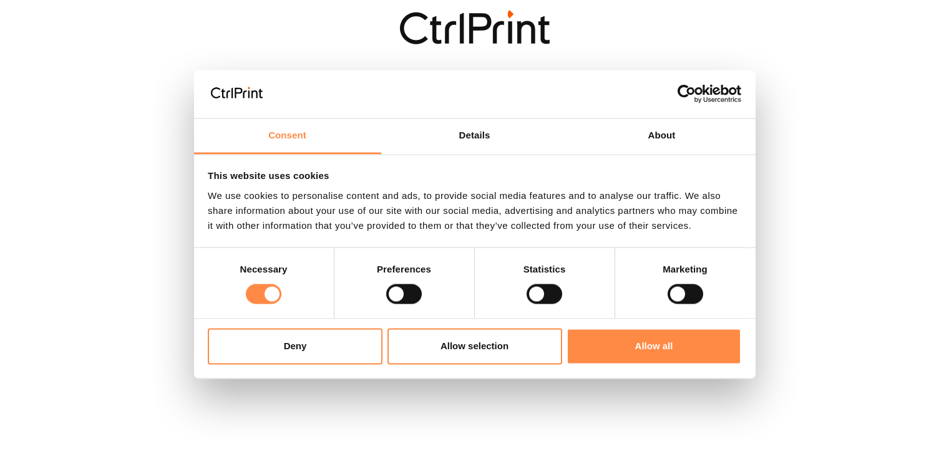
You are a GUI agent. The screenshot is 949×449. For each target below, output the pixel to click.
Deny (295, 345)
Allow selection (474, 345)
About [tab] (662, 135)
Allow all (654, 345)
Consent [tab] (287, 135)
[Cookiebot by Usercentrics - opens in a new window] (686, 94)
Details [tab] (474, 135)
